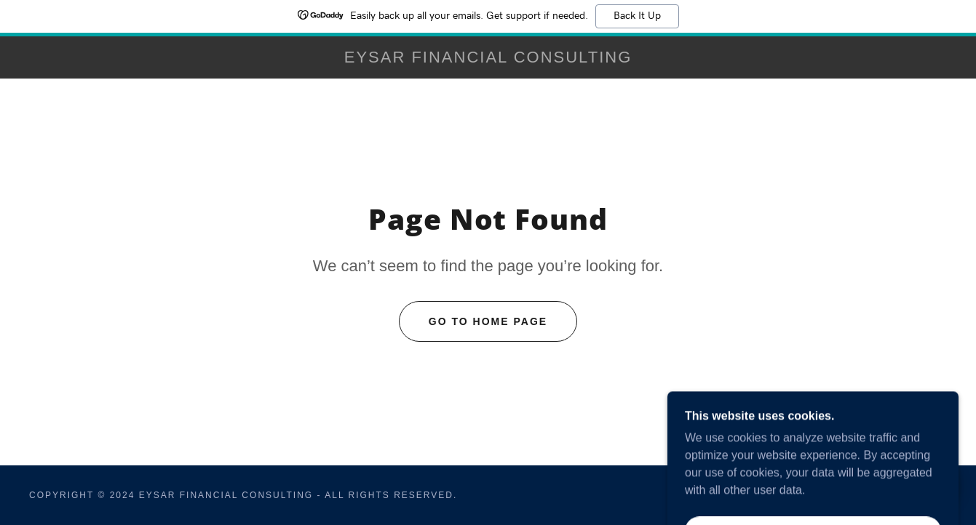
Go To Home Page (488, 321)
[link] (487, 58)
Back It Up (637, 16)
